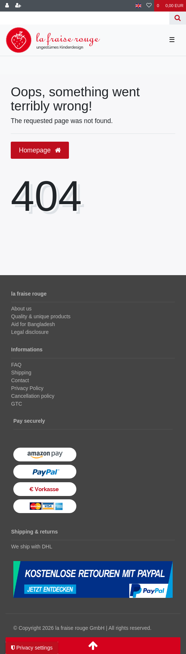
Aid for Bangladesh (33, 324)
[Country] (138, 6)
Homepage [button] (40, 150)
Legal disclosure (30, 332)
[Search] (177, 18)
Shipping (21, 373)
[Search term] (84, 18)
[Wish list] (149, 6)
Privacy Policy (27, 388)
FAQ (16, 365)
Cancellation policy (32, 396)
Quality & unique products (40, 316)
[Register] (18, 6)
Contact (20, 380)
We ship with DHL (31, 547)
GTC (16, 404)
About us (21, 309)
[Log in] (7, 6)
